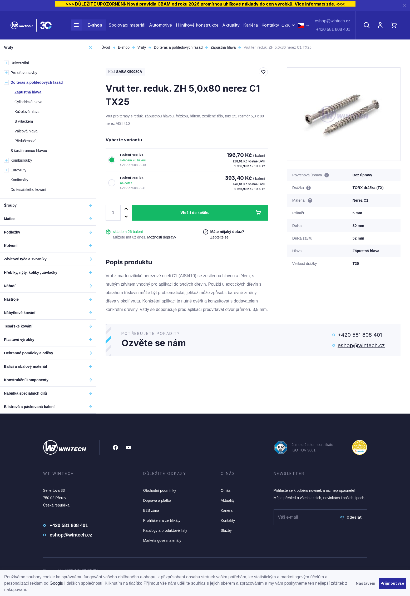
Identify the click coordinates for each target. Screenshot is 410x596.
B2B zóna (151, 510)
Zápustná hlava (223, 47)
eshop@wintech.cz (332, 21)
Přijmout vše (392, 583)
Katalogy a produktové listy (165, 530)
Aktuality (231, 25)
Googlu (56, 583)
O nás (225, 490)
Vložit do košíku (195, 212)
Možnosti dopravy (161, 237)
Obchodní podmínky (159, 490)
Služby (226, 530)
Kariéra (250, 25)
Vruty (141, 47)
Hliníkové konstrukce (197, 25)
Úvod (105, 47)
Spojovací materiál (126, 25)
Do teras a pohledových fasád (178, 47)
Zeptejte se (219, 237)
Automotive (160, 25)
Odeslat (351, 517)
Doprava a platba (157, 500)
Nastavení (365, 583)
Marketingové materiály (162, 540)
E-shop (86, 25)
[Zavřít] (404, 5)
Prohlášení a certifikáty (162, 520)
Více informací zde (314, 4)
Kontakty (270, 25)
